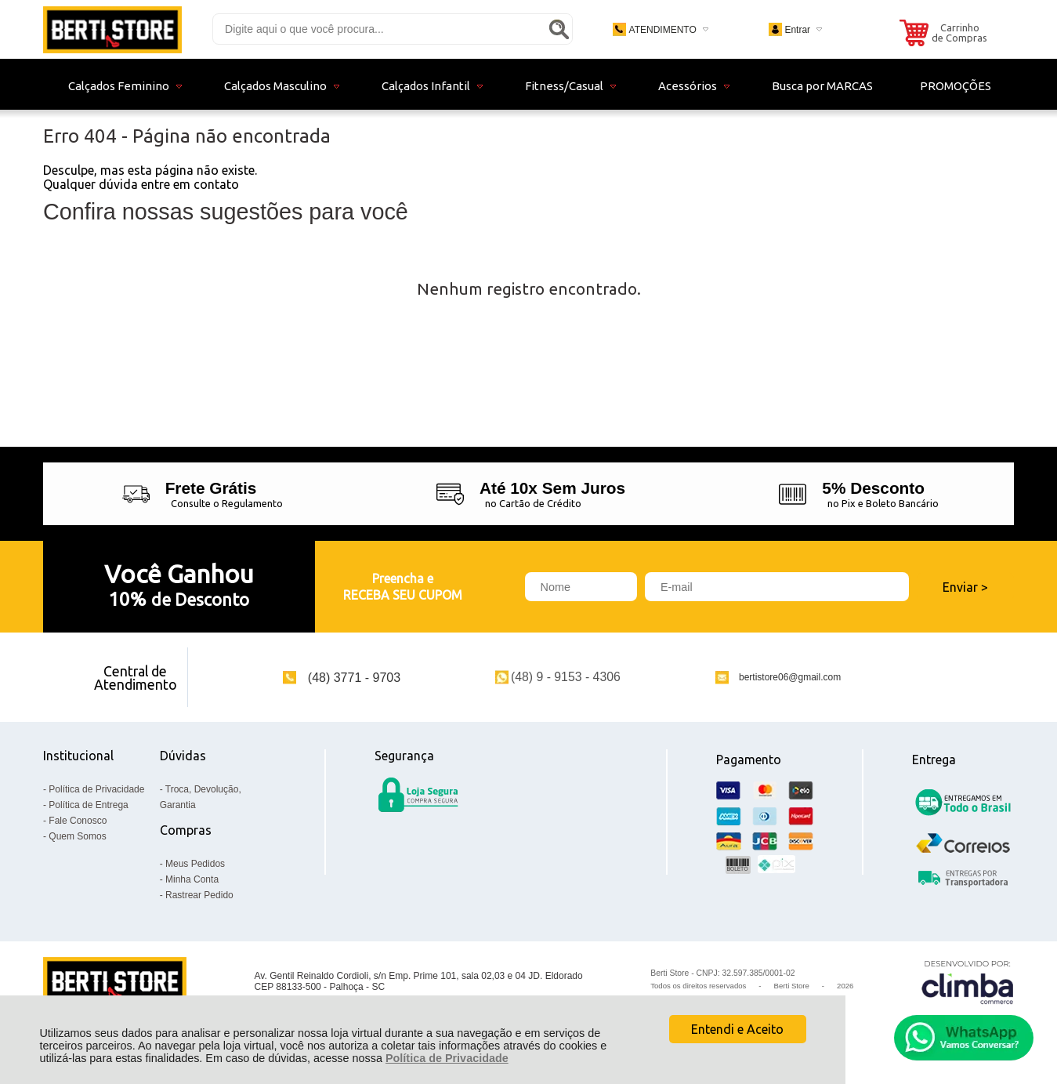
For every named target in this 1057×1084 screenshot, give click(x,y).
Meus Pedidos (195, 863)
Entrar (797, 29)
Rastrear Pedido (199, 895)
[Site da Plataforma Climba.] (967, 982)
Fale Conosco (78, 820)
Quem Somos (77, 836)
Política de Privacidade (447, 1058)
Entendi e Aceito (737, 1029)
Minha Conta (192, 879)
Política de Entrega (88, 804)
